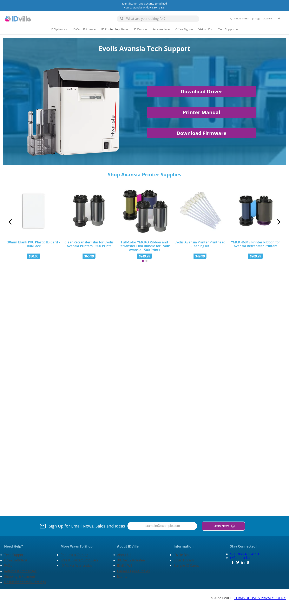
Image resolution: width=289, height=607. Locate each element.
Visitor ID (205, 29)
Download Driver (201, 91)
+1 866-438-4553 (244, 554)
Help (256, 18)
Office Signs (184, 29)
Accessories (161, 29)
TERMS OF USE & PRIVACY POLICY (260, 598)
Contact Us (240, 558)
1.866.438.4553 (239, 18)
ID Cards (140, 29)
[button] (255, 18)
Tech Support (228, 29)
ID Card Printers (85, 29)
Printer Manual (201, 112)
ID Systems (59, 29)
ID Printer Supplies (115, 29)
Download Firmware (201, 133)
